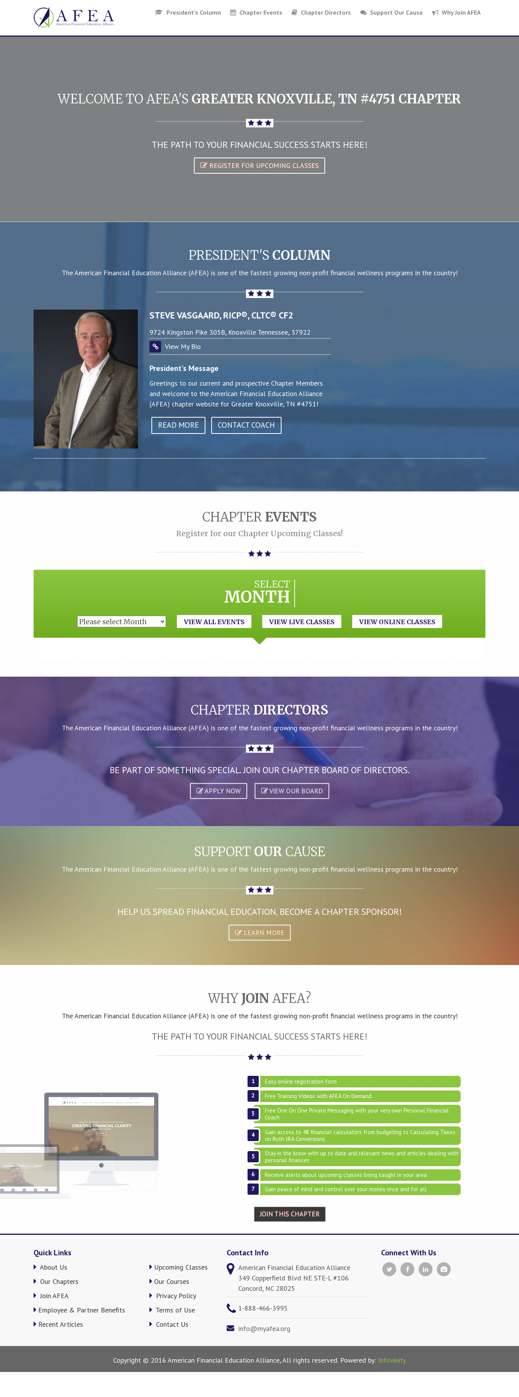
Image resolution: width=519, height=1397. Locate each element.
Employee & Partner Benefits (79, 1310)
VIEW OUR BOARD (292, 791)
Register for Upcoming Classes (259, 165)
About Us (50, 1267)
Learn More (259, 932)
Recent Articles (58, 1324)
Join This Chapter (290, 1214)
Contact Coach (246, 425)
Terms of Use (172, 1310)
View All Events (214, 622)
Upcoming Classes (178, 1267)
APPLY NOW (218, 791)
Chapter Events (256, 12)
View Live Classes (301, 622)
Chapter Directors (321, 12)
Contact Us (168, 1324)
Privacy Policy (172, 1295)
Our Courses (169, 1281)
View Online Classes (397, 622)
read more (178, 425)
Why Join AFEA (456, 12)
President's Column (188, 12)
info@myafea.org (264, 1328)
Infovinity (392, 1360)
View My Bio (183, 346)
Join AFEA (51, 1295)
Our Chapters (56, 1281)
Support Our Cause (391, 12)
